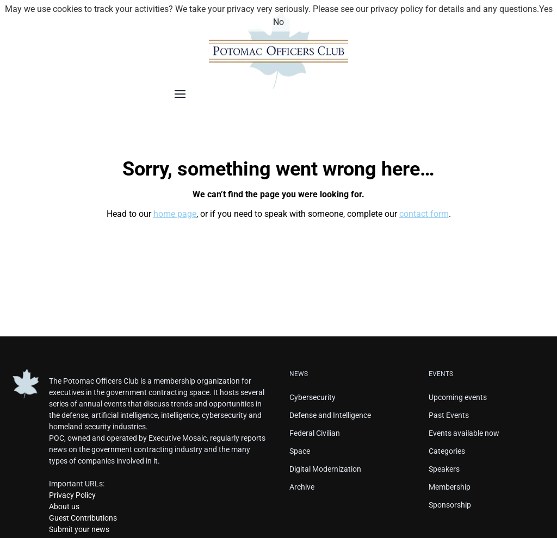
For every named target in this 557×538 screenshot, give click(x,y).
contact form (424, 214)
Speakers (444, 469)
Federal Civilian (314, 433)
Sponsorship (450, 505)
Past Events (449, 415)
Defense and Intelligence (330, 415)
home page (174, 214)
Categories (447, 451)
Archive (301, 487)
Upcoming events (458, 397)
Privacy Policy (72, 495)
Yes (546, 9)
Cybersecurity (312, 397)
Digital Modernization (325, 469)
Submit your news (79, 529)
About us (64, 506)
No (278, 22)
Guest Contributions (83, 518)
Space (299, 451)
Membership (450, 487)
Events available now (464, 433)
